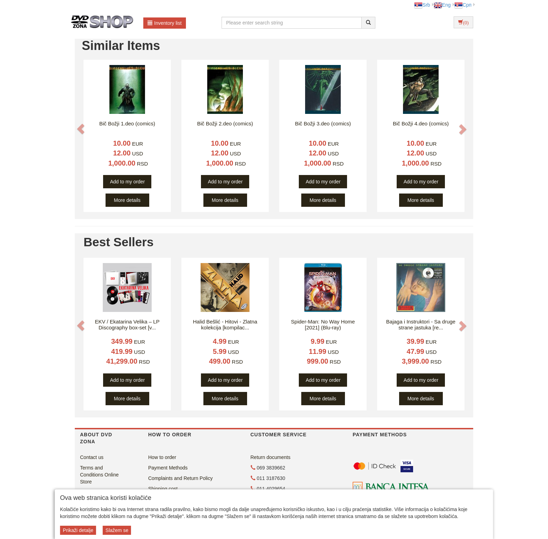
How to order (162, 457)
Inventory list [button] (164, 23)
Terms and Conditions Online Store (99, 475)
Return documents (270, 457)
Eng (442, 5)
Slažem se (117, 530)
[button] (81, 129)
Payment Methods (168, 468)
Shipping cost (163, 488)
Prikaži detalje (78, 530)
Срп (462, 5)
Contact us (91, 457)
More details (127, 200)
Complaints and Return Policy (180, 478)
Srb (422, 5)
